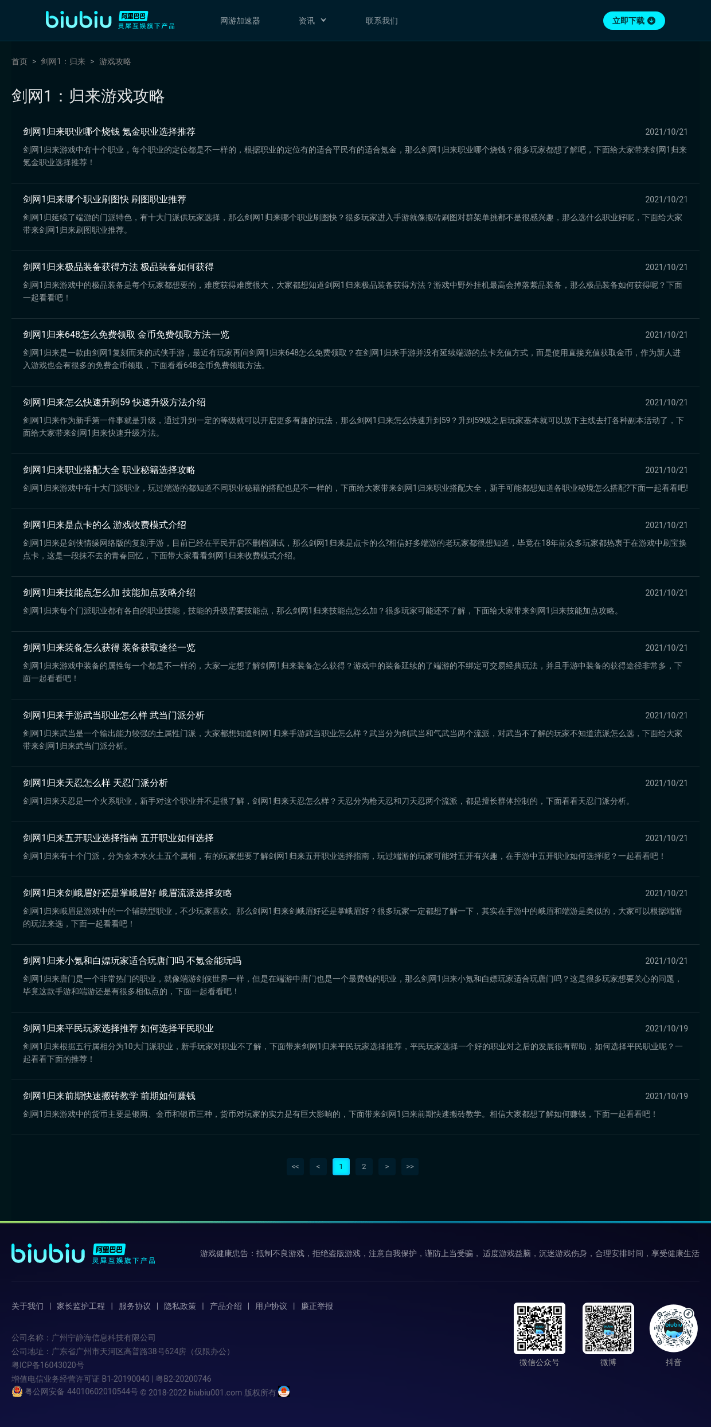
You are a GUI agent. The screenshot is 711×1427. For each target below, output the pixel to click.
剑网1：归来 (63, 61)
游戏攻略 (115, 61)
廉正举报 (317, 1306)
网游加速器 (240, 20)
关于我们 (27, 1306)
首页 (19, 61)
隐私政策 (180, 1306)
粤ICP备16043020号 (47, 1365)
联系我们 (382, 20)
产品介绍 (226, 1306)
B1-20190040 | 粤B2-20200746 (156, 1378)
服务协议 (135, 1306)
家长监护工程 (81, 1306)
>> (410, 1166)
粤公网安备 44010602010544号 (74, 1391)
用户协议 (271, 1306)
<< (295, 1166)
